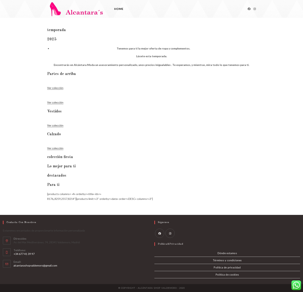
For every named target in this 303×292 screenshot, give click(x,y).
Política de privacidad (227, 267)
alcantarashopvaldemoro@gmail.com (35, 265)
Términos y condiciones (227, 260)
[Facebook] (249, 9)
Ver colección (55, 87)
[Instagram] (254, 9)
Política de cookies (227, 274)
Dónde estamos (227, 253)
